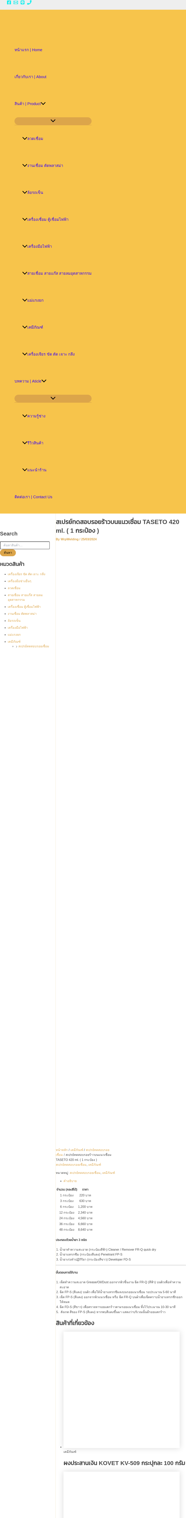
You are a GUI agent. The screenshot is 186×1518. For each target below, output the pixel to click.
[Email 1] (16, 3)
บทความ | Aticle (30, 381)
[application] (43, 103)
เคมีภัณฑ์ (32, 327)
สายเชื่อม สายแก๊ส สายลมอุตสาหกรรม (57, 273)
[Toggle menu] (53, 121)
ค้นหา (8, 552)
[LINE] (22, 3)
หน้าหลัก (66, 573)
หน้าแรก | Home (28, 50)
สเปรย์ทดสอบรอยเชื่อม (33, 646)
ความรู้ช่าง (33, 416)
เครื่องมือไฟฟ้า (37, 246)
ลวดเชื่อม (32, 138)
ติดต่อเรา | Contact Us (33, 497)
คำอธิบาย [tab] (74, 609)
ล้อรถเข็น (32, 192)
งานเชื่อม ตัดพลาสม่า (42, 165)
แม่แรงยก (33, 300)
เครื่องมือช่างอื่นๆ (19, 581)
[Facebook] (9, 3)
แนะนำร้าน (34, 470)
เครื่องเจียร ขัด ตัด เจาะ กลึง (48, 354)
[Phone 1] (29, 3)
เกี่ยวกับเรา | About (30, 77)
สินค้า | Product (30, 103)
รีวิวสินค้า (32, 443)
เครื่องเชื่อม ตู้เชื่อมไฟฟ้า (45, 219)
